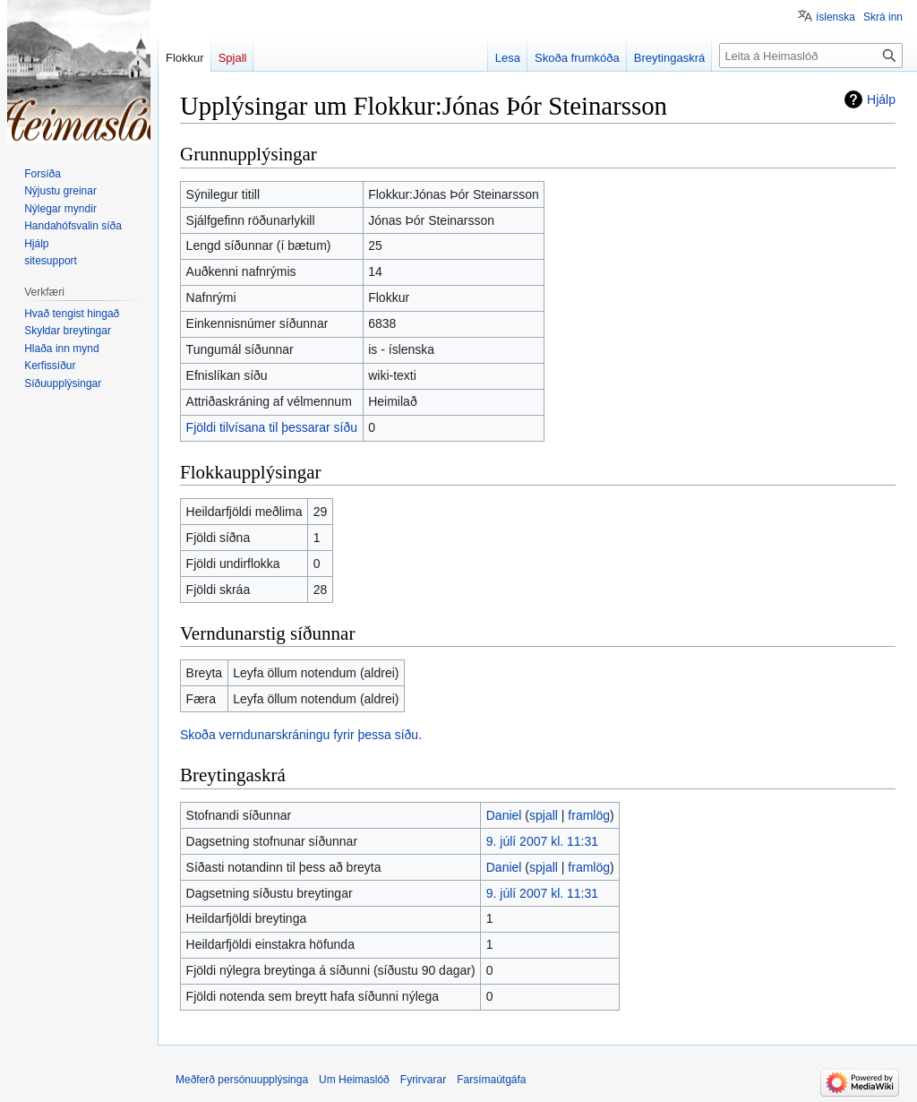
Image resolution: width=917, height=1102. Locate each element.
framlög (589, 815)
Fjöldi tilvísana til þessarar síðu (271, 427)
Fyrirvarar (423, 1079)
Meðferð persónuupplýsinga (242, 1079)
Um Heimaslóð (354, 1079)
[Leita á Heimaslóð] (811, 55)
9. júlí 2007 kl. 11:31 (542, 841)
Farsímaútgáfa (491, 1079)
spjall (543, 815)
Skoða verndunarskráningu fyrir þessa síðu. (301, 734)
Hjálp (881, 99)
